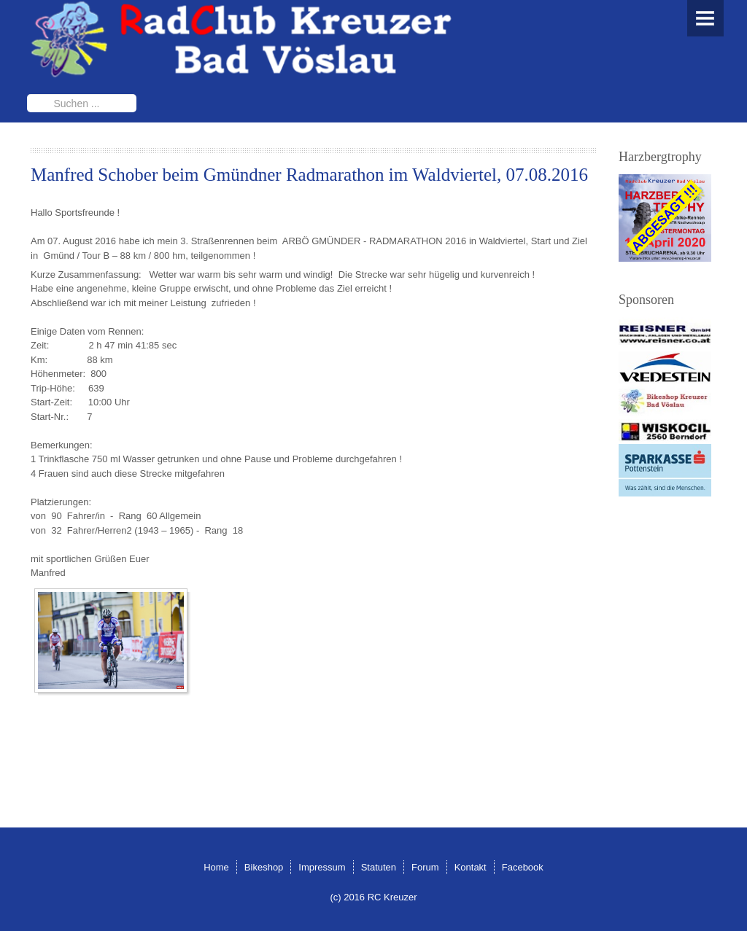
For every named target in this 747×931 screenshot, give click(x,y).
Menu (705, 18)
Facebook (522, 867)
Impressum (321, 867)
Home (216, 867)
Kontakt (470, 867)
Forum (425, 867)
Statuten (378, 867)
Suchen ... (27, 94)
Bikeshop (263, 867)
